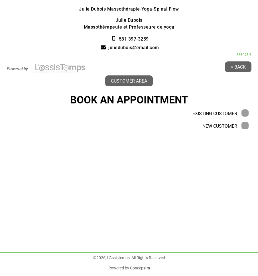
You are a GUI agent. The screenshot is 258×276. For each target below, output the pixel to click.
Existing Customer (220, 113)
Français (244, 54)
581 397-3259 (134, 39)
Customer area (129, 80)
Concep (140, 268)
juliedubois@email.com (133, 47)
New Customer (225, 126)
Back (238, 66)
